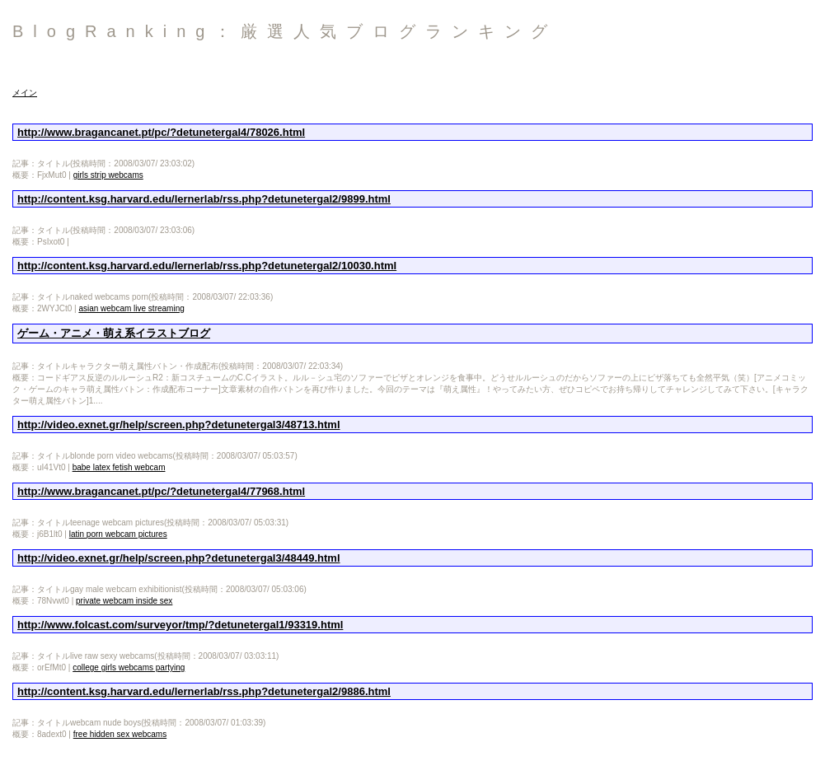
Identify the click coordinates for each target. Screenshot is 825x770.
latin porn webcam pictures (118, 534)
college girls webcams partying (129, 667)
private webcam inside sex (124, 600)
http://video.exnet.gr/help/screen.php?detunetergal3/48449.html (178, 558)
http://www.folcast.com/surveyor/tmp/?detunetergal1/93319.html (180, 624)
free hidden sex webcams (119, 734)
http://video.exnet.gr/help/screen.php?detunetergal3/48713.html (178, 424)
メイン (24, 92)
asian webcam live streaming (131, 308)
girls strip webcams (108, 175)
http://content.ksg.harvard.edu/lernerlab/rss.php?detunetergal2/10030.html (206, 265)
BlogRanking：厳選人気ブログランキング (284, 31)
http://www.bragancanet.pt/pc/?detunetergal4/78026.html (161, 132)
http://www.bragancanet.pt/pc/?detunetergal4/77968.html (161, 491)
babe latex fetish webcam (119, 467)
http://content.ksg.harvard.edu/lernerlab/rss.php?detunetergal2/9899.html (204, 199)
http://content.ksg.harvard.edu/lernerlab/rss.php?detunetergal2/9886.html (204, 691)
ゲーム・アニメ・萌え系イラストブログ (113, 333)
